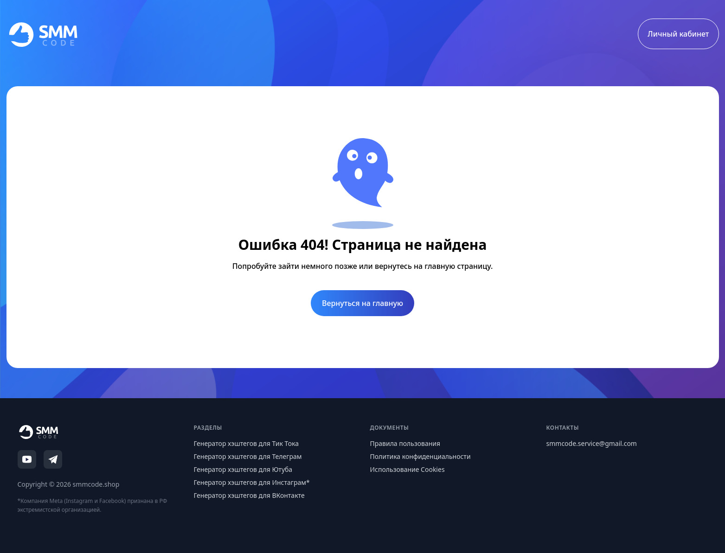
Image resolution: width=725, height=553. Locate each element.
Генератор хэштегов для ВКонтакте (249, 495)
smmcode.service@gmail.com (591, 443)
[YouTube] (27, 459)
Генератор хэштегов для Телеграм (248, 456)
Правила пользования (405, 443)
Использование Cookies (407, 469)
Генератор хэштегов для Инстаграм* (252, 482)
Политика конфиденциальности (420, 456)
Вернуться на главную (362, 303)
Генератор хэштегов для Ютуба (243, 469)
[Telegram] (53, 459)
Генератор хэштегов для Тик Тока (246, 443)
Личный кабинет (678, 34)
